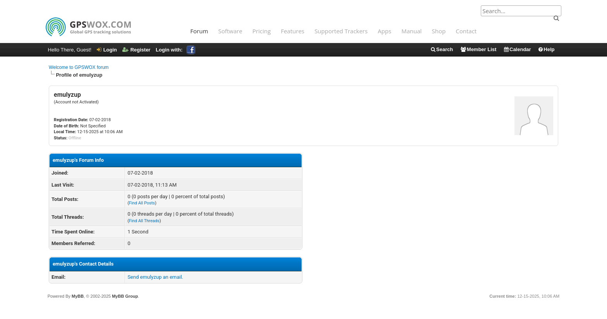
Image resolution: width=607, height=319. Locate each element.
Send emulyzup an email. (155, 277)
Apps (384, 31)
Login (107, 50)
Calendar (517, 49)
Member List (478, 49)
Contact (466, 31)
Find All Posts (142, 203)
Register (136, 50)
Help (546, 49)
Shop (439, 31)
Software (230, 31)
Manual (411, 31)
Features (292, 31)
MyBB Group (125, 296)
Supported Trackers (340, 31)
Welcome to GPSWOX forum (78, 67)
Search (441, 49)
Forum (199, 31)
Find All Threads (144, 220)
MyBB (78, 296)
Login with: (175, 50)
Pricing (261, 31)
